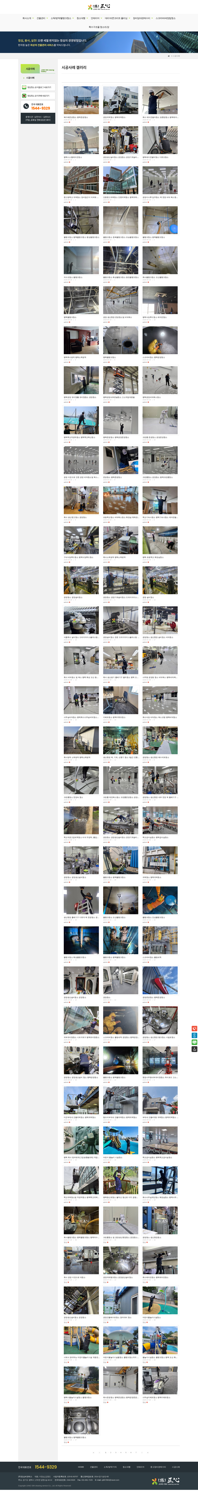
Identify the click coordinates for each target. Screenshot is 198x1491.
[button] (66, 123)
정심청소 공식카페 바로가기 (38, 96)
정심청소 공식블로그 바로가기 (39, 88)
